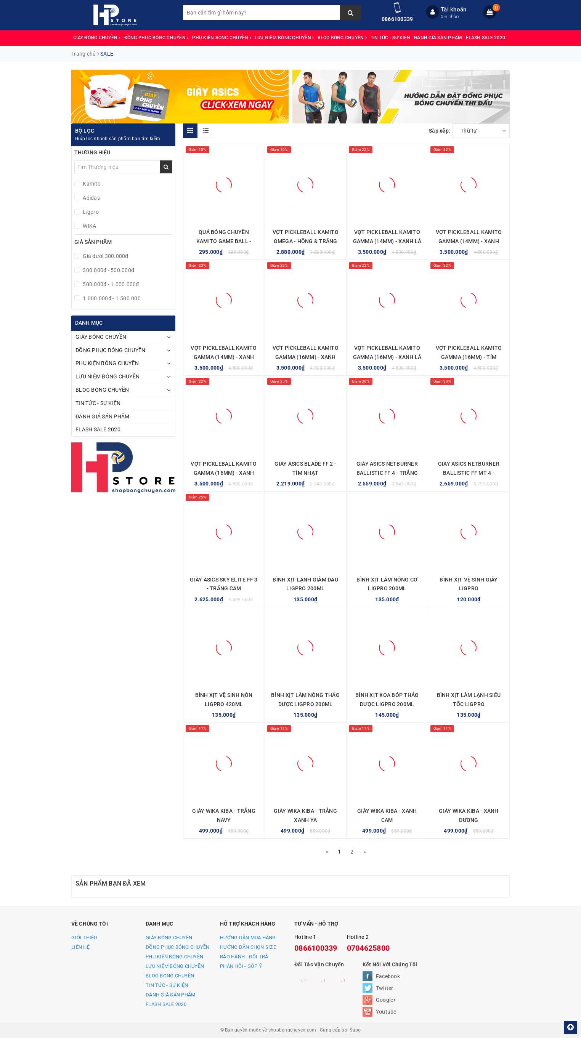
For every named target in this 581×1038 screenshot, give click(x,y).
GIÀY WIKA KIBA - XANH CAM (387, 815)
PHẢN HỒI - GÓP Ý (241, 966)
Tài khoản (453, 9)
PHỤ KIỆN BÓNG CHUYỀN (221, 37)
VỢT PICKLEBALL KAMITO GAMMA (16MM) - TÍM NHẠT (469, 357)
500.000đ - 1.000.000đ (110, 284)
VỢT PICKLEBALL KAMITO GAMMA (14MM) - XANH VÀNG (224, 357)
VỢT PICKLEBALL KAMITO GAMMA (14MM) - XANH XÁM (469, 241)
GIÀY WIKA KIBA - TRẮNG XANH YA (305, 815)
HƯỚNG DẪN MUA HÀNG (248, 937)
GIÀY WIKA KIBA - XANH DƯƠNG (468, 815)
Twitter (384, 988)
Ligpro (90, 212)
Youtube (386, 1012)
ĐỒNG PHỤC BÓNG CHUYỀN (156, 37)
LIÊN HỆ (80, 947)
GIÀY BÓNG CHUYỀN (96, 37)
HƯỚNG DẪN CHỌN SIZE (248, 947)
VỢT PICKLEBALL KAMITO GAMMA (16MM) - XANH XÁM (306, 357)
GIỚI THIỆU (84, 937)
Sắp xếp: (439, 131)
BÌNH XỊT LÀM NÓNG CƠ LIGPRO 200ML (386, 584)
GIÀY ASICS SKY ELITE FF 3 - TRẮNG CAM (223, 584)
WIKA (89, 226)
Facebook (388, 976)
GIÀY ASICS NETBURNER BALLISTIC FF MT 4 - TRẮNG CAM (468, 473)
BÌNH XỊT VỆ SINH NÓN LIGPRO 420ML (224, 699)
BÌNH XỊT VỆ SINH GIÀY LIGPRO (469, 584)
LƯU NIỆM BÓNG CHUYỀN (284, 37)
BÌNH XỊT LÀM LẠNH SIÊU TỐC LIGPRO (469, 699)
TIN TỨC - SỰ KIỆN (390, 37)
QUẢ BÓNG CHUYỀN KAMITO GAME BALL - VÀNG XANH (224, 241)
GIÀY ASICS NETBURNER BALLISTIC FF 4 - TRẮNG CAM (387, 473)
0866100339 (397, 19)
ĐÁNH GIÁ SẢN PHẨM (438, 37)
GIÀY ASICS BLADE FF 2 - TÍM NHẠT (305, 468)
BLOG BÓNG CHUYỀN (342, 37)
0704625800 (368, 948)
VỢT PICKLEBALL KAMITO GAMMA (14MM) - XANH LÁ (387, 236)
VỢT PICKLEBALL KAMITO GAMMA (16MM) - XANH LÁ (387, 352)
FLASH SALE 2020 (485, 37)
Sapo (355, 1030)
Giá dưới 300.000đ (105, 256)
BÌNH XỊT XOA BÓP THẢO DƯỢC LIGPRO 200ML (387, 699)
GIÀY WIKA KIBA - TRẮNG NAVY (223, 815)
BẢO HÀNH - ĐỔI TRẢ (244, 957)
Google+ (386, 1000)
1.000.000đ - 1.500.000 (111, 298)
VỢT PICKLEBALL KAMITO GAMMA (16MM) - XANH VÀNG (224, 473)
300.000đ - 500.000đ (108, 270)
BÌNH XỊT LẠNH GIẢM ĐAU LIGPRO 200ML (305, 584)
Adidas (91, 198)
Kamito (91, 184)
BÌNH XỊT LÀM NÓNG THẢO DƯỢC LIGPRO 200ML (305, 699)
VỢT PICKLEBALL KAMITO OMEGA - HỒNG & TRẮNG (306, 236)
